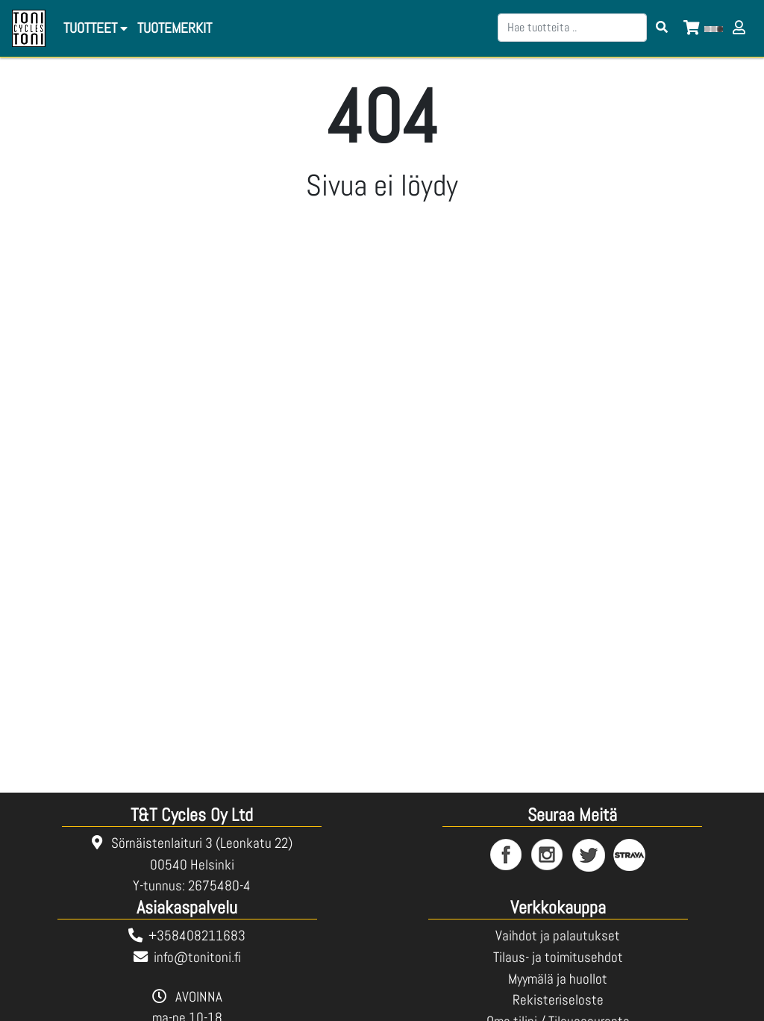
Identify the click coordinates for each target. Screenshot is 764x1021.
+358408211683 (196, 935)
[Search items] (661, 27)
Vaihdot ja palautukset (557, 935)
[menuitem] (173, 29)
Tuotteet (95, 28)
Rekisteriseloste (558, 999)
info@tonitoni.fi (197, 957)
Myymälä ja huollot (557, 979)
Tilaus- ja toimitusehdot (558, 957)
